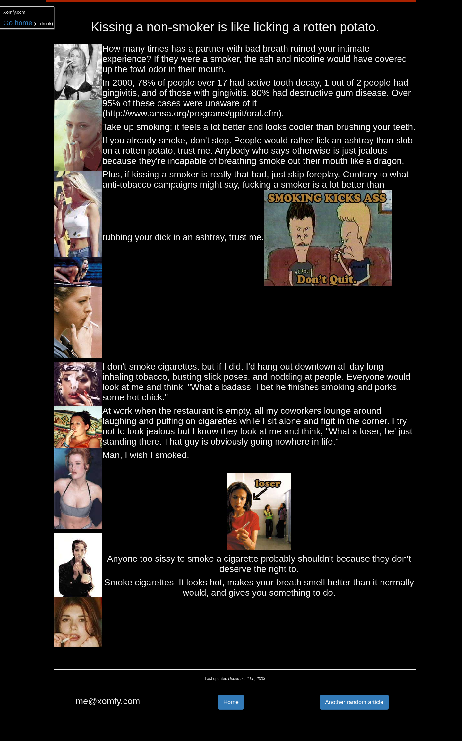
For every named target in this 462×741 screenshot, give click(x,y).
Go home (17, 23)
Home (231, 702)
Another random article (354, 702)
